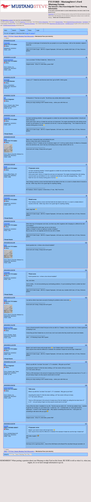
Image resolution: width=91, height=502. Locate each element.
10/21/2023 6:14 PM (9, 297)
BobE (5, 167)
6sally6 (6, 426)
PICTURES (12, 21)
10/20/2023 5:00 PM (9, 195)
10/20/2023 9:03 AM (9, 137)
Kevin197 (6, 79)
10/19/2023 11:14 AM (10, 57)
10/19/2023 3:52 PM (9, 77)
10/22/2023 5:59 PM (9, 385)
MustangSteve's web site (7, 20)
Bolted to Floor (8, 327)
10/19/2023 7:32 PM (9, 95)
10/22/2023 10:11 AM (10, 361)
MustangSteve (51, 14)
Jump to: (18, 454)
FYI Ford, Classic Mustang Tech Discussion (21, 36)
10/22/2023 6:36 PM (9, 423)
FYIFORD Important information (9, 25)
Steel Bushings (85, 21)
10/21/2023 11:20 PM (10, 345)
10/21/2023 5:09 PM (9, 270)
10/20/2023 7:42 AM (9, 115)
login (27, 33)
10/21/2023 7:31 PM (9, 325)
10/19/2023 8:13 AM (9, 40)
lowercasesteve (8, 59)
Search (14, 30)
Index (5, 30)
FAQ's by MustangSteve (43, 21)
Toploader (7, 43)
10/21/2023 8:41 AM (9, 242)
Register (22, 30)
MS (5, 98)
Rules (29, 30)
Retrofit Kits (22, 21)
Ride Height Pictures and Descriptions (74, 21)
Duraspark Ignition (59, 21)
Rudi (5, 139)
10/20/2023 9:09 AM (9, 164)
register (32, 33)
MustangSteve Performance (29, 23)
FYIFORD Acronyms (69, 23)
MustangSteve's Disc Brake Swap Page (57, 23)
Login (37, 30)
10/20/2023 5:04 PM (9, 221)
